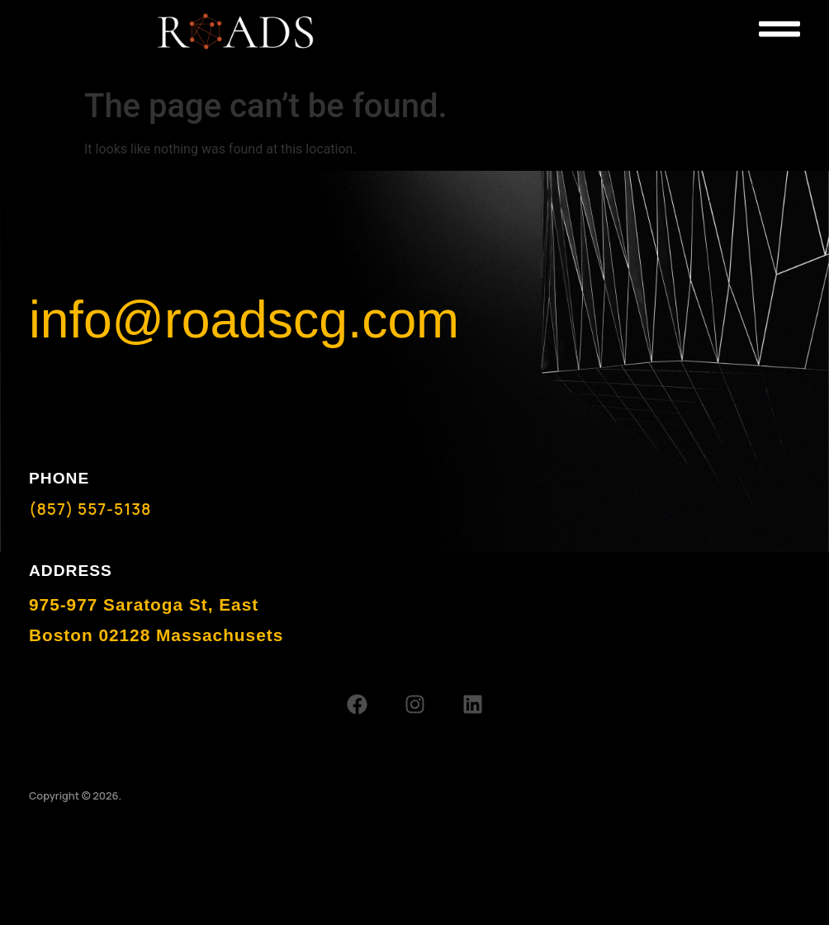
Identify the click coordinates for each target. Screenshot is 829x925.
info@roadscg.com (244, 319)
